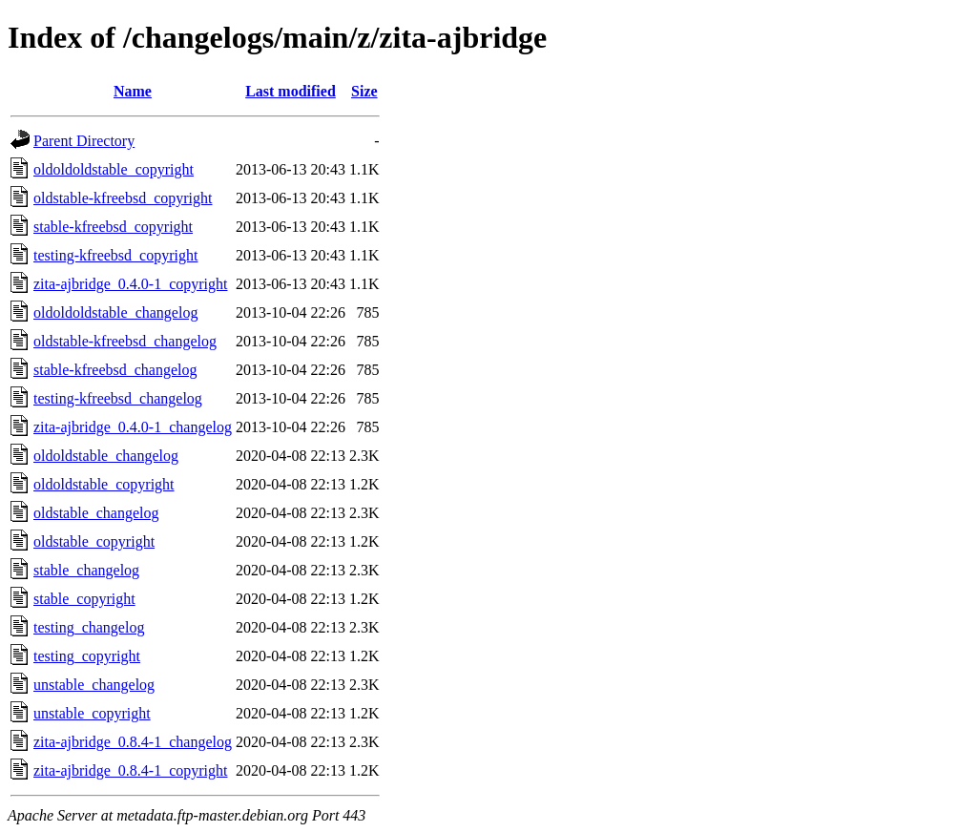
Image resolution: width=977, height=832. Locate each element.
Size (364, 91)
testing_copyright (86, 656)
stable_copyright (84, 599)
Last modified (290, 91)
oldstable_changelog (96, 513)
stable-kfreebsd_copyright (113, 226)
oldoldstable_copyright (104, 484)
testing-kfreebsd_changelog (117, 398)
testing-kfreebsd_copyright (115, 255)
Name (133, 91)
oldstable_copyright (94, 541)
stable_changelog (86, 570)
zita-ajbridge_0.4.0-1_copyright (130, 284)
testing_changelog (88, 627)
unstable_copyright (92, 713)
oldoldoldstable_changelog (115, 312)
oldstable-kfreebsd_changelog (125, 341)
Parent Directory (84, 141)
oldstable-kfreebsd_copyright (123, 198)
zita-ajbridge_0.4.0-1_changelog (132, 427)
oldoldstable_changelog (105, 455)
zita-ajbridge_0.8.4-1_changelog (132, 742)
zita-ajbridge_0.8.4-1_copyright (130, 770)
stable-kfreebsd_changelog (115, 370)
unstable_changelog (94, 684)
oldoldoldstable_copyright (113, 169)
